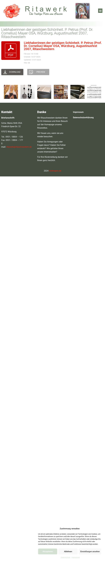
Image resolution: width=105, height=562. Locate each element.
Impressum (75, 557)
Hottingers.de (55, 171)
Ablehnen (68, 551)
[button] (100, 11)
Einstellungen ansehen (90, 551)
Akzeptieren (48, 551)
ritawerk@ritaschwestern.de (19, 147)
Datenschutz (65, 557)
